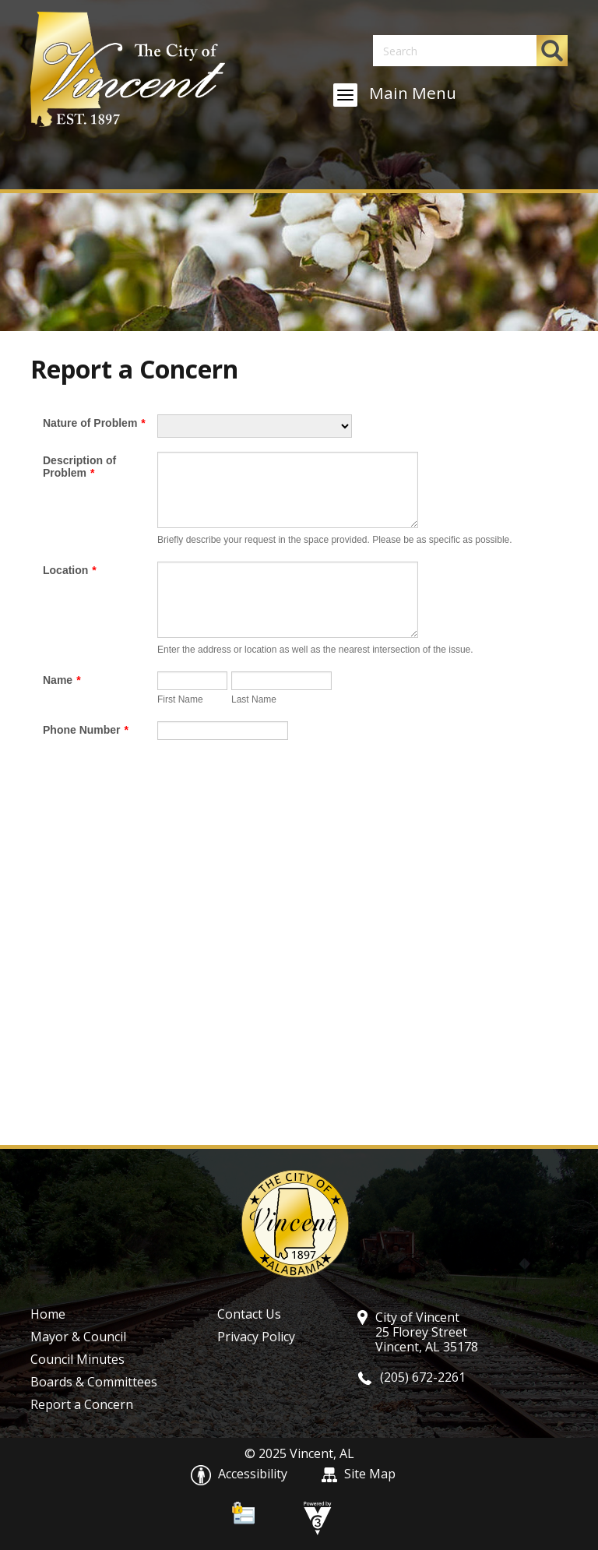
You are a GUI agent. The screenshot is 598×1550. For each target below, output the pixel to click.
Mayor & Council (78, 1336)
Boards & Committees (93, 1381)
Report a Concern (81, 1404)
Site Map (359, 1473)
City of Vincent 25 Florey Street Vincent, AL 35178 (426, 1332)
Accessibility (240, 1473)
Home (47, 1314)
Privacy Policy (256, 1336)
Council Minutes (77, 1359)
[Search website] (447, 50)
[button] (552, 50)
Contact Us (249, 1314)
